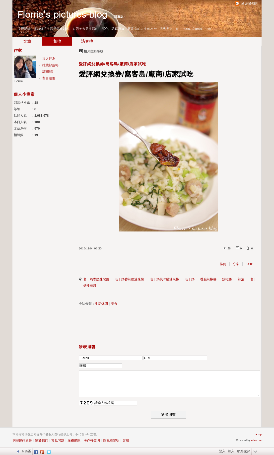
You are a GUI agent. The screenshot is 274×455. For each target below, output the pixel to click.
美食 (114, 303)
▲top (258, 434)
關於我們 (41, 440)
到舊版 (118, 16)
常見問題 (57, 440)
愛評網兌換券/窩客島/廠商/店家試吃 (112, 64)
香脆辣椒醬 (208, 279)
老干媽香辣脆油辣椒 (129, 279)
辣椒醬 (227, 279)
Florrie (18, 81)
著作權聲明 (92, 440)
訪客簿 (87, 41)
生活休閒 (101, 303)
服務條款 (74, 440)
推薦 (223, 264)
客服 (126, 440)
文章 (27, 41)
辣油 (241, 279)
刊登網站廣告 (22, 440)
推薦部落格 (50, 65)
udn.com (256, 440)
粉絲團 (26, 451)
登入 (222, 451)
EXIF (249, 264)
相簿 (57, 41)
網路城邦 (243, 451)
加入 (231, 451)
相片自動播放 (93, 51)
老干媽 (190, 279)
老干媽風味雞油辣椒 (164, 279)
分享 (236, 264)
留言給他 (48, 78)
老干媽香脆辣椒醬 (96, 279)
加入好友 (48, 59)
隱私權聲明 (111, 440)
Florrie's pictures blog (62, 13)
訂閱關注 (48, 72)
